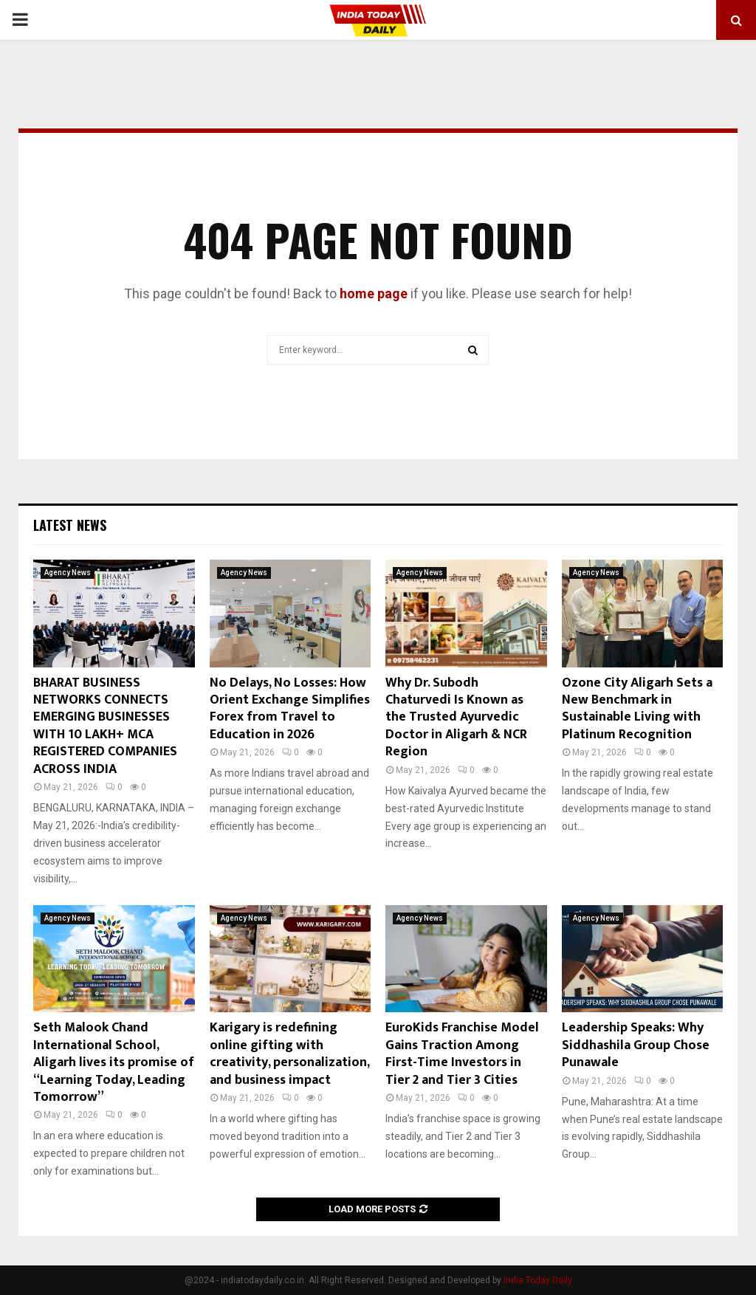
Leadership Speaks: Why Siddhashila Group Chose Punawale (635, 1045)
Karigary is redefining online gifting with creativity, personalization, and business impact (289, 1053)
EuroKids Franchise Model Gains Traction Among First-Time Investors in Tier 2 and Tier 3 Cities (462, 1053)
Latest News (69, 525)
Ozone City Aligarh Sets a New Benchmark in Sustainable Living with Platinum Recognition (637, 709)
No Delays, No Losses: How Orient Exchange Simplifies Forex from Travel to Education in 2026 (290, 709)
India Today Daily (538, 1280)
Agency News (67, 573)
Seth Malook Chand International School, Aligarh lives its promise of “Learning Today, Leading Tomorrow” (113, 1062)
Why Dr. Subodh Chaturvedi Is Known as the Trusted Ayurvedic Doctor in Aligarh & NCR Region (456, 717)
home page (374, 293)
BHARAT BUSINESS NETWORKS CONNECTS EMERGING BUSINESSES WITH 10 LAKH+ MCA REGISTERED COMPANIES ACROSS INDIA (105, 726)
